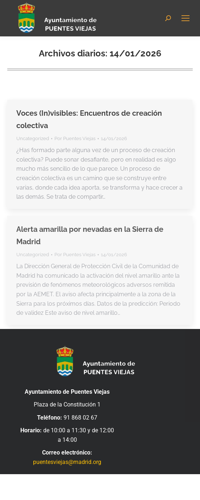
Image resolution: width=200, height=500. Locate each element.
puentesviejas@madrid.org (67, 462)
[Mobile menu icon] (185, 18)
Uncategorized (32, 138)
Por (74, 138)
